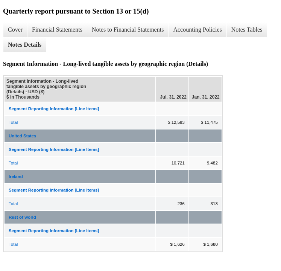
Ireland (16, 176)
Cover (15, 29)
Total (13, 122)
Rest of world (22, 217)
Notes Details (24, 44)
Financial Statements (57, 29)
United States (22, 136)
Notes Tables (247, 29)
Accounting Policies (197, 29)
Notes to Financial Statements (128, 29)
